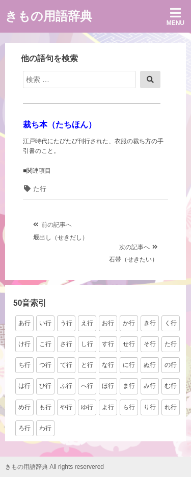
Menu (175, 16)
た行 (39, 189)
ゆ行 (87, 407)
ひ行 (45, 385)
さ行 (66, 344)
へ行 (87, 385)
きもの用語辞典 (48, 16)
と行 (87, 364)
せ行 (129, 344)
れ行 (171, 407)
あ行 (24, 323)
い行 (45, 323)
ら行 (129, 407)
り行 (150, 407)
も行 (45, 407)
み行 (150, 385)
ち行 (24, 364)
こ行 (45, 344)
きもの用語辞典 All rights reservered (54, 466)
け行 (24, 344)
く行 (171, 323)
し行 (87, 344)
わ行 (45, 428)
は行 (24, 385)
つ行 (45, 364)
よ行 (108, 407)
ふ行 (66, 385)
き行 (150, 323)
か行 (129, 323)
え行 (87, 323)
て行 (66, 364)
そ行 (150, 344)
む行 (171, 385)
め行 (24, 407)
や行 (66, 407)
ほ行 (108, 385)
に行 (129, 364)
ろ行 (24, 428)
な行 (108, 364)
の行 (171, 364)
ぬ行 (150, 364)
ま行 (129, 385)
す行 (108, 344)
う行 (66, 323)
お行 (108, 323)
